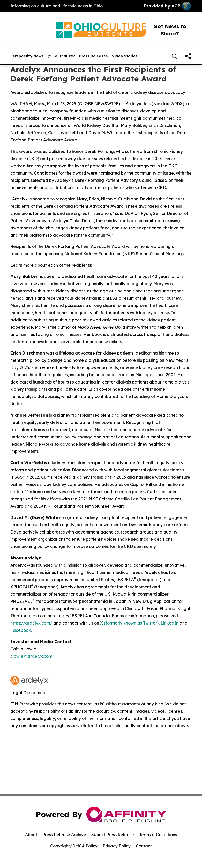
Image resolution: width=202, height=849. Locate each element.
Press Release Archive (64, 834)
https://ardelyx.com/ (31, 623)
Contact (144, 845)
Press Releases (93, 56)
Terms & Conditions (158, 834)
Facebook (20, 630)
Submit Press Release (112, 834)
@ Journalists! (61, 56)
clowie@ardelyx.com (31, 656)
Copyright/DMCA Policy (74, 845)
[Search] (174, 56)
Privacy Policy (117, 845)
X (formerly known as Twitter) (129, 623)
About (31, 834)
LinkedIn (169, 623)
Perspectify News (27, 56)
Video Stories (125, 56)
